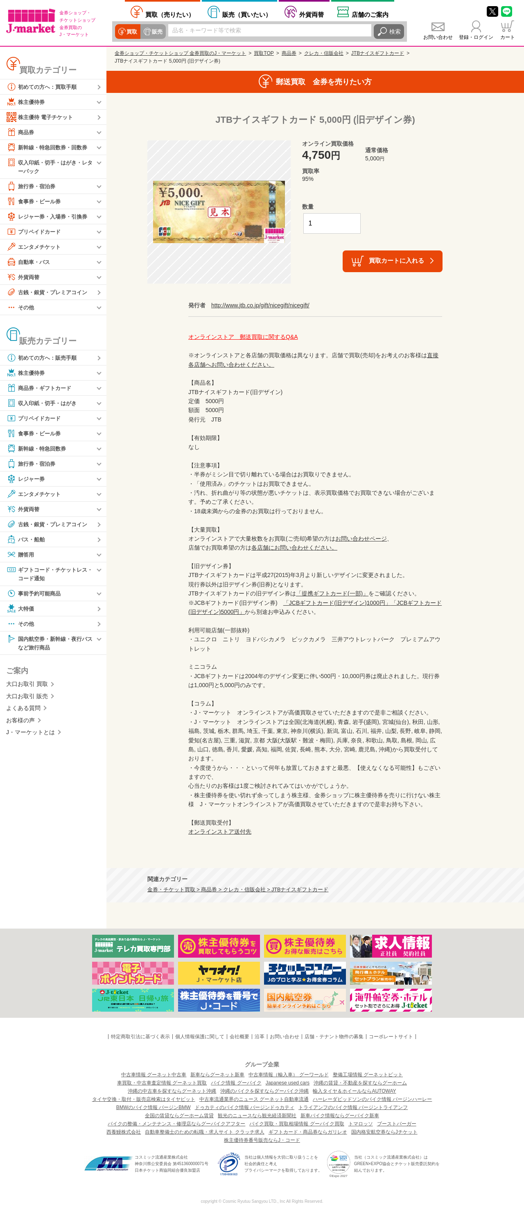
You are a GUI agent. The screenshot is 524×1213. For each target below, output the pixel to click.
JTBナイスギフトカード (377, 53)
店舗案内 (370, 14)
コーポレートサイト (391, 1036)
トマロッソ (360, 1124)
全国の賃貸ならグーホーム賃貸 (179, 1115)
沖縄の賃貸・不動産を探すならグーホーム (360, 1083)
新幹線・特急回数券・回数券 (50, 147)
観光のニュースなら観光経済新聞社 (257, 1115)
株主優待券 (27, 102)
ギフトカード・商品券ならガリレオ (308, 1132)
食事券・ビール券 (35, 202)
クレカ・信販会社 (323, 53)
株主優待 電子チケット (42, 117)
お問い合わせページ (361, 538)
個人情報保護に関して (199, 1036)
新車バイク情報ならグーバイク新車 (339, 1115)
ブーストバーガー (396, 1124)
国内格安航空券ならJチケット (384, 1132)
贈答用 (21, 555)
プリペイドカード (35, 232)
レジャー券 (27, 479)
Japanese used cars (287, 1083)
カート (507, 37)
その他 (21, 308)
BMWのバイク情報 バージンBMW (153, 1107)
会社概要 (239, 1036)
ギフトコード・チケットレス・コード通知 (47, 574)
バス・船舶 (27, 540)
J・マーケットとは (30, 734)
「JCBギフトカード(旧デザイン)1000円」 (337, 603)
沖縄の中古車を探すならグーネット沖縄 (172, 1091)
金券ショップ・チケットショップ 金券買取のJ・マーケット (180, 53)
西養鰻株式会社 (123, 1132)
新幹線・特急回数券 (38, 449)
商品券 (21, 132)
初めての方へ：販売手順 (44, 358)
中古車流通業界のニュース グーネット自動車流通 (254, 1099)
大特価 (21, 610)
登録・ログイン (476, 37)
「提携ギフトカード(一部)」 (332, 593)
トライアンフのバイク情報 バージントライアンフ (353, 1107)
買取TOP (263, 53)
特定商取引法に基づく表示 (140, 1036)
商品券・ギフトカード (41, 388)
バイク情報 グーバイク (236, 1083)
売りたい (169, 14)
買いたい (246, 14)
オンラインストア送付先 (219, 831)
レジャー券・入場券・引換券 (50, 217)
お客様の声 (20, 722)
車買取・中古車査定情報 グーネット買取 (162, 1083)
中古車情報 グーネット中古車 (153, 1075)
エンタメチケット (35, 247)
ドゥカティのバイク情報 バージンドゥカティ (244, 1107)
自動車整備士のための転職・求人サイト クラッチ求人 (204, 1132)
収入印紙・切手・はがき (44, 403)
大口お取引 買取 (27, 686)
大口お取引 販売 (27, 698)
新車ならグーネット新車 (217, 1075)
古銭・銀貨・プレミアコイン (50, 293)
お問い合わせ (438, 37)
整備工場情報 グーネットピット (368, 1075)
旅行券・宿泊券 (32, 187)
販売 (156, 31)
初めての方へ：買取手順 (44, 87)
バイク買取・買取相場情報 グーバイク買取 (296, 1124)
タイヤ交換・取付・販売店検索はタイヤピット (143, 1099)
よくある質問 (23, 710)
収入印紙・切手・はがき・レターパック (50, 166)
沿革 (259, 1036)
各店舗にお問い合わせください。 (294, 547)
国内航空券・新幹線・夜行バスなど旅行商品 (50, 644)
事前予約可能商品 (35, 595)
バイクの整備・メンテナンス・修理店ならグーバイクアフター (176, 1124)
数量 (308, 206)
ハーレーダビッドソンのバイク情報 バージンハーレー (372, 1099)
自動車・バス (29, 262)
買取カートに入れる (396, 260)
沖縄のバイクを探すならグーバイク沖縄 (264, 1091)
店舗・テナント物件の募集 (334, 1036)
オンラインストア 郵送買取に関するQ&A (243, 337)
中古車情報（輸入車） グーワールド (288, 1075)
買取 (131, 31)
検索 (395, 31)
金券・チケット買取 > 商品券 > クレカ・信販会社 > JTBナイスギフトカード (237, 890)
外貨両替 (311, 14)
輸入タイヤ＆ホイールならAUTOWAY (354, 1091)
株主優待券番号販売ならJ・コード (262, 1140)
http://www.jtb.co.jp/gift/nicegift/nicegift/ (260, 305)
